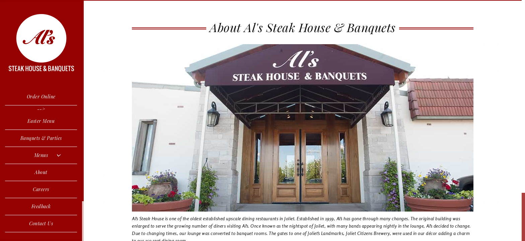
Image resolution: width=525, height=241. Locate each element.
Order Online (41, 96)
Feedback (41, 206)
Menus (41, 155)
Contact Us (41, 223)
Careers (41, 189)
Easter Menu (41, 121)
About (41, 172)
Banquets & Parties (41, 138)
